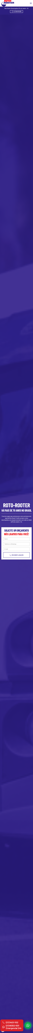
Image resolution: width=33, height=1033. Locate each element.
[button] (31, 3)
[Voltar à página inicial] (8, 3)
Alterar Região (16, 12)
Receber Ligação (16, 555)
